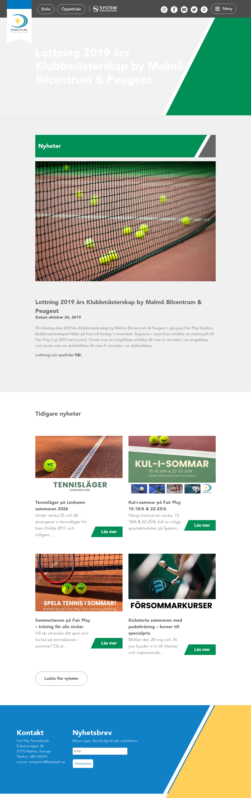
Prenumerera (83, 763)
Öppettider (71, 9)
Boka (45, 9)
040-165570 (38, 756)
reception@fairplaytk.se (47, 761)
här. (78, 355)
